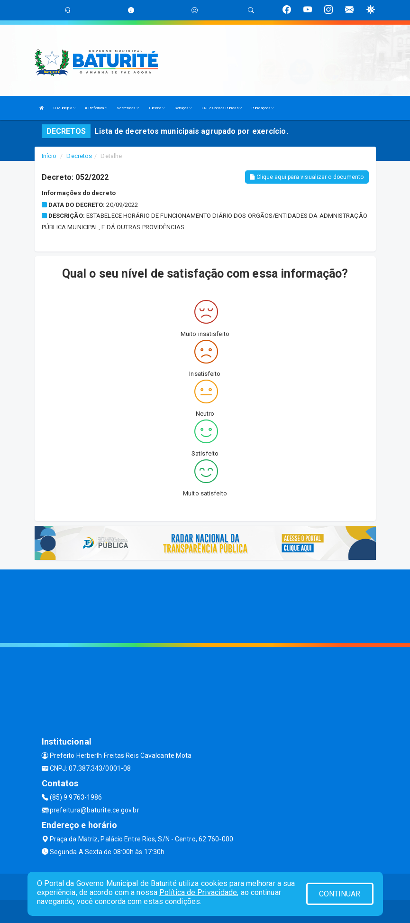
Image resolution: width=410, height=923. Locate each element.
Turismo (156, 108)
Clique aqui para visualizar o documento (307, 177)
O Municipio (64, 108)
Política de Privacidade (198, 892)
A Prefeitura (96, 108)
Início (49, 155)
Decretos (79, 155)
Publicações (262, 108)
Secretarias (127, 108)
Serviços (183, 108)
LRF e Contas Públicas (221, 108)
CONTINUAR (340, 893)
